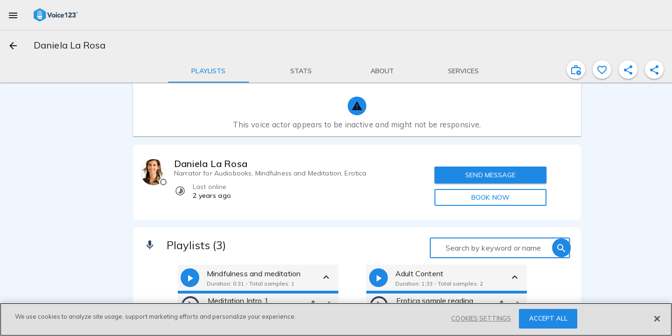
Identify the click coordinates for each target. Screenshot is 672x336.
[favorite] (602, 69)
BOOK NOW (490, 197)
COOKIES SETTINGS (481, 318)
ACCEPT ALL (548, 318)
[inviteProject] (576, 69)
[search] (561, 247)
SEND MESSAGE (490, 175)
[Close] (657, 318)
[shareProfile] (628, 69)
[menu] (13, 15)
